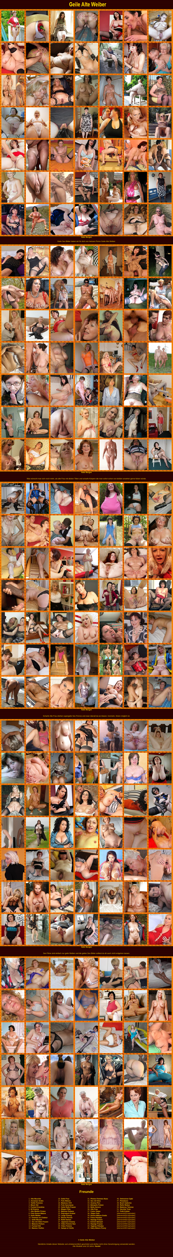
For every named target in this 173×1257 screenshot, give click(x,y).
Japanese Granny (68, 1222)
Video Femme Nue (68, 1224)
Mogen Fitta (65, 1209)
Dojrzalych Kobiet (68, 1213)
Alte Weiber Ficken (38, 1211)
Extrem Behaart (96, 1222)
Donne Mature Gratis (98, 1216)
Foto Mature (66, 1201)
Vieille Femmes (37, 1203)
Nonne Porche (66, 1218)
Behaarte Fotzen (96, 1205)
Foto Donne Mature (38, 1213)
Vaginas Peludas (97, 1226)
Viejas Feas (95, 1213)
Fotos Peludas (96, 1218)
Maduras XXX (66, 1203)
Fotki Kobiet (125, 1211)
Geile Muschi (37, 1220)
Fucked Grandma (37, 1207)
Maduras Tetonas (127, 1207)
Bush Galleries (126, 1203)
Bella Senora (95, 1207)
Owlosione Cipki (126, 1199)
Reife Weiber (125, 1205)
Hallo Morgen (86, 237)
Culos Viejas (95, 1211)
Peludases (124, 1201)
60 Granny (35, 1209)
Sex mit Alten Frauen (40, 1222)
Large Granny (66, 1216)
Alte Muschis (36, 1199)
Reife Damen (66, 1220)
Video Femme (66, 1226)
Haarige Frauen (96, 1224)
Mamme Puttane (67, 1211)
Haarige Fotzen (96, 1220)
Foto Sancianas (67, 1205)
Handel (97, 1246)
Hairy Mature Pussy (98, 1228)
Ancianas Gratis (37, 1201)
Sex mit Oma (95, 1201)
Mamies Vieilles (38, 1228)
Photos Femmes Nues (99, 1199)
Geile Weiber (36, 1216)
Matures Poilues (38, 1224)
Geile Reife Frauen (68, 1207)
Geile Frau (65, 1199)
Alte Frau (94, 1209)
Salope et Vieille (67, 1228)
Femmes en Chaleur (40, 1218)
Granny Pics (95, 1203)
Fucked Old (36, 1226)
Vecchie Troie (125, 1209)
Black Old (34, 1205)
